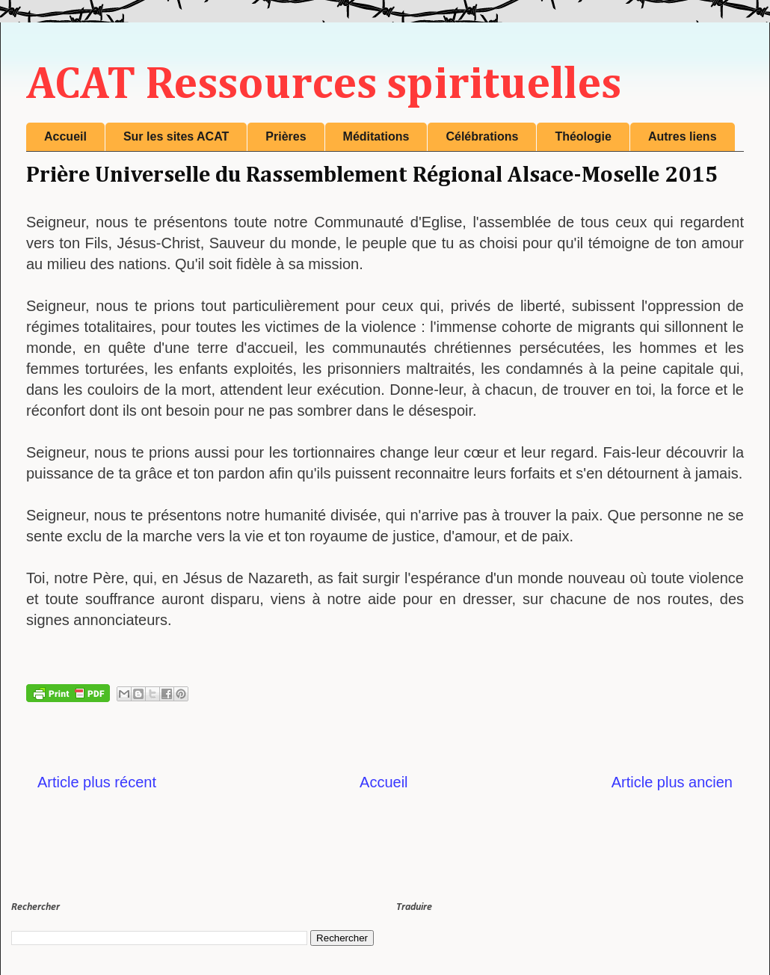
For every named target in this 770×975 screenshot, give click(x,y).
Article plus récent (96, 782)
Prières (285, 136)
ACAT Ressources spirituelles (323, 85)
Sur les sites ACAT (176, 136)
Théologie (583, 136)
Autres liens (682, 136)
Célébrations (482, 136)
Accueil (65, 136)
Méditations (376, 136)
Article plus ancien (672, 782)
